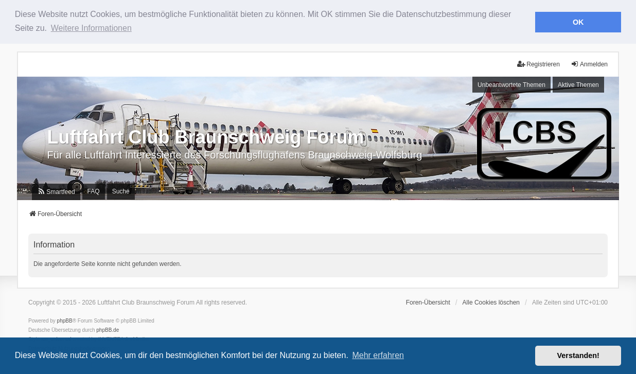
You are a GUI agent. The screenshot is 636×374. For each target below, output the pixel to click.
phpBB (65, 320)
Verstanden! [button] (578, 355)
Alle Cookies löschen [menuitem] (491, 302)
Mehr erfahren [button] (378, 355)
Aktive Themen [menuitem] (578, 83)
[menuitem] (56, 191)
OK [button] (578, 22)
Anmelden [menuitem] (589, 63)
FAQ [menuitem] (93, 190)
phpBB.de (107, 329)
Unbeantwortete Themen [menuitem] (511, 83)
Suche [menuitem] (121, 190)
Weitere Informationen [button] (91, 28)
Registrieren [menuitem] (538, 63)
